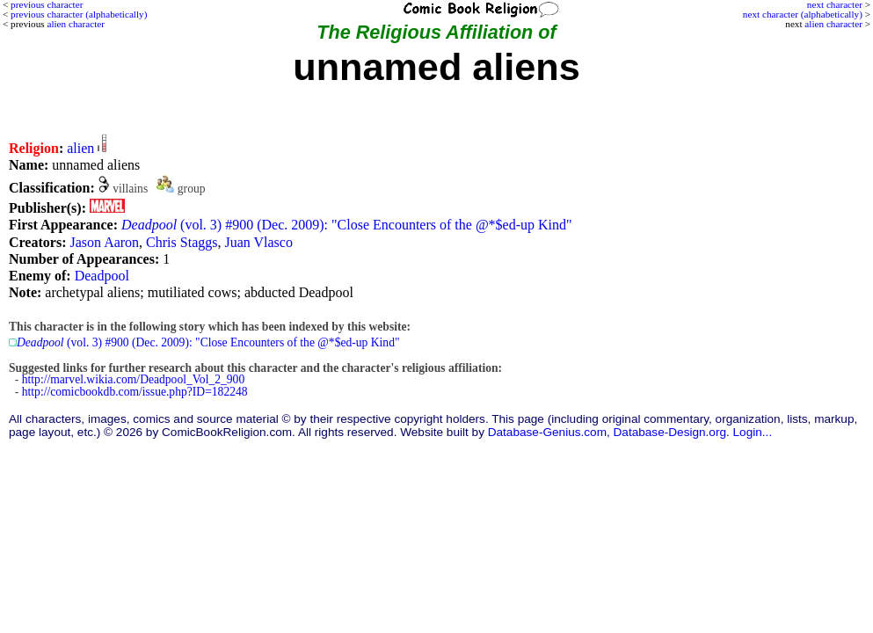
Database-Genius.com (547, 432)
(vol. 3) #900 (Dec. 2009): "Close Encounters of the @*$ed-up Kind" (346, 224)
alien (80, 148)
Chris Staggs (181, 242)
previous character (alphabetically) (79, 14)
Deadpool (102, 275)
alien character (833, 23)
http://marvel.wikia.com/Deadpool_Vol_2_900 (133, 379)
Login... (753, 432)
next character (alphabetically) (802, 14)
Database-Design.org (670, 432)
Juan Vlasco (258, 242)
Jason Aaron (104, 242)
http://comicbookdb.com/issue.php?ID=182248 (135, 391)
